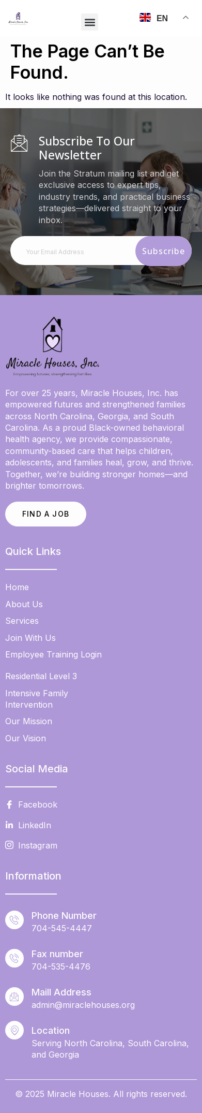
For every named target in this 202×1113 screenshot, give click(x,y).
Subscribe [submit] (163, 251)
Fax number (57, 953)
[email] (101, 250)
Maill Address (61, 992)
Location (51, 1030)
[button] (89, 22)
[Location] (14, 1030)
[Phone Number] (14, 920)
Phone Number (64, 915)
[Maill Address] (14, 996)
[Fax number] (14, 958)
